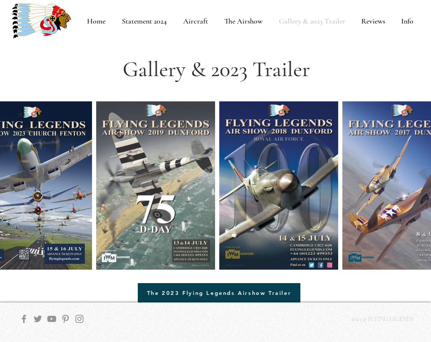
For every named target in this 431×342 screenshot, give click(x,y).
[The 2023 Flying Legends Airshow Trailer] (219, 292)
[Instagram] (79, 318)
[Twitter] (37, 318)
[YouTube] (51, 318)
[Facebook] (23, 318)
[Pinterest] (65, 318)
